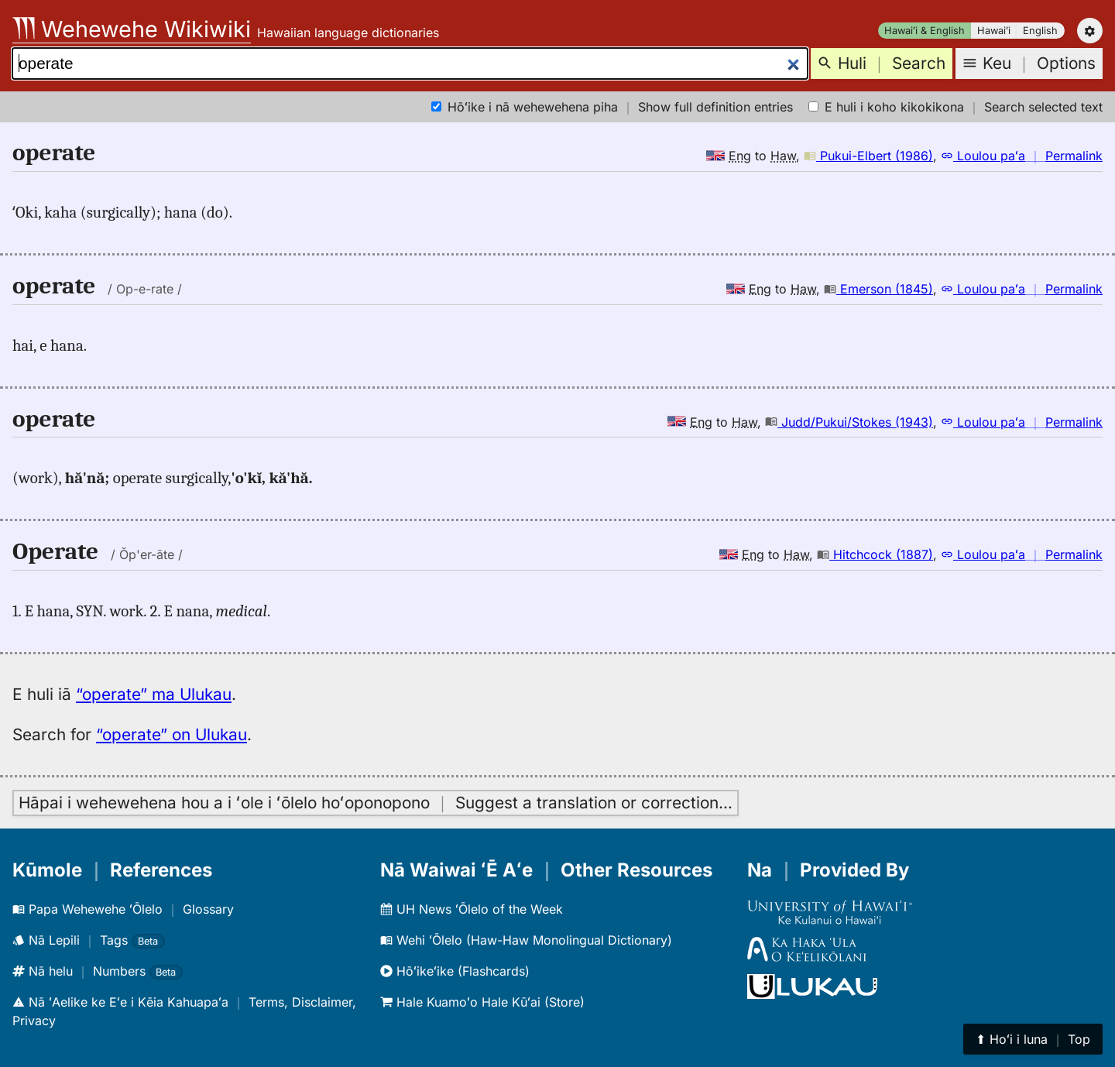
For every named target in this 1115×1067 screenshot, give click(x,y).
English (1040, 30)
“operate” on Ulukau (171, 734)
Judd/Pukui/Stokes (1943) (849, 422)
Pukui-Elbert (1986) (868, 155)
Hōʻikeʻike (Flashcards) (455, 971)
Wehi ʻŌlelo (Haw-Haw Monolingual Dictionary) (526, 940)
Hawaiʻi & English (924, 30)
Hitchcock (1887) (875, 554)
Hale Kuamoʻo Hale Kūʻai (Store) (482, 1002)
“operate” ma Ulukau (154, 694)
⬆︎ (1033, 1039)
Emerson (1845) (878, 289)
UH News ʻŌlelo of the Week (471, 909)
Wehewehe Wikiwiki (131, 29)
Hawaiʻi (993, 30)
